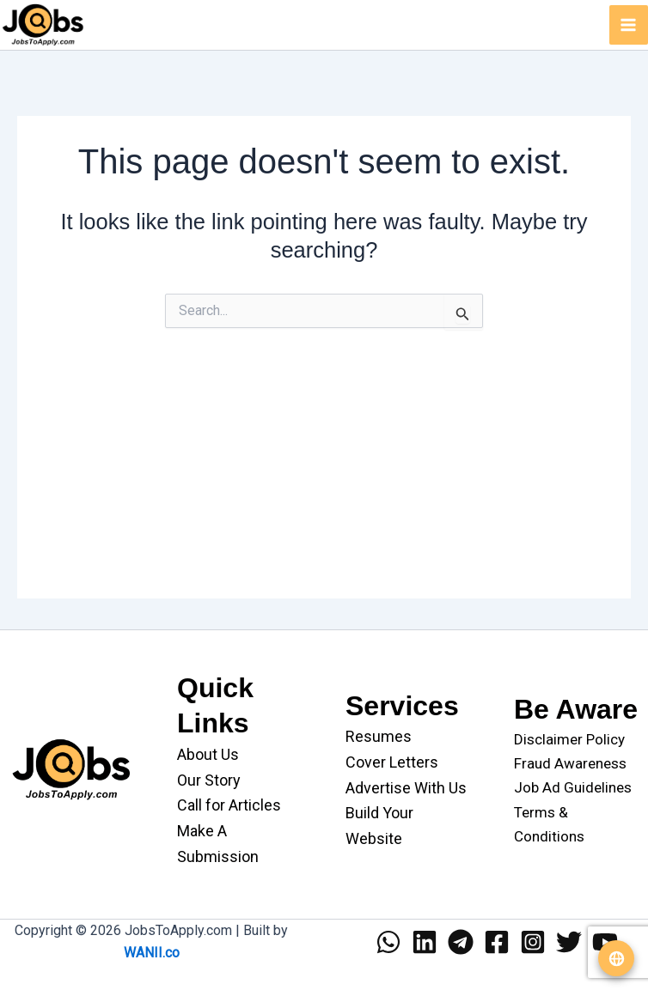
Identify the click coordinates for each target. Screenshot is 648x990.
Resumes (378, 736)
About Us (208, 754)
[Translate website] (616, 958)
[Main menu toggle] (629, 25)
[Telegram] (461, 942)
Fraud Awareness (570, 763)
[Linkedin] (424, 942)
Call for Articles (229, 805)
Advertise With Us (406, 788)
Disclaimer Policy (569, 739)
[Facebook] (497, 942)
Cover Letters (391, 762)
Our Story (209, 780)
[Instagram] (533, 942)
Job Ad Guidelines (573, 787)
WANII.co (152, 952)
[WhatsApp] (388, 942)
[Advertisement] (324, 478)
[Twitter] (569, 942)
